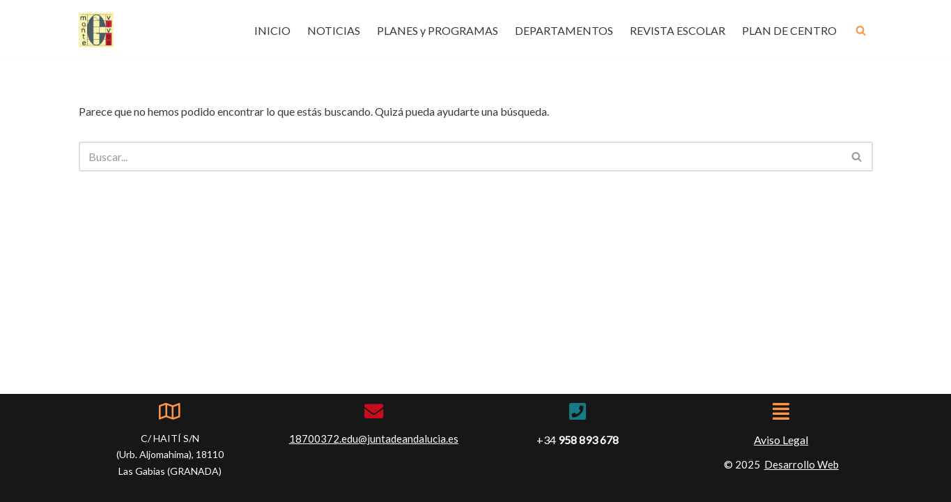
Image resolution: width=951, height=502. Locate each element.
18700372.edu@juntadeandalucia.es (373, 438)
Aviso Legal (781, 439)
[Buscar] (861, 30)
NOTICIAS (333, 30)
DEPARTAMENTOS (564, 30)
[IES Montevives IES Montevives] (96, 30)
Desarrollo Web (801, 464)
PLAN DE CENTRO (789, 30)
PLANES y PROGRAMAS (437, 30)
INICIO (272, 30)
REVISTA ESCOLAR (677, 30)
